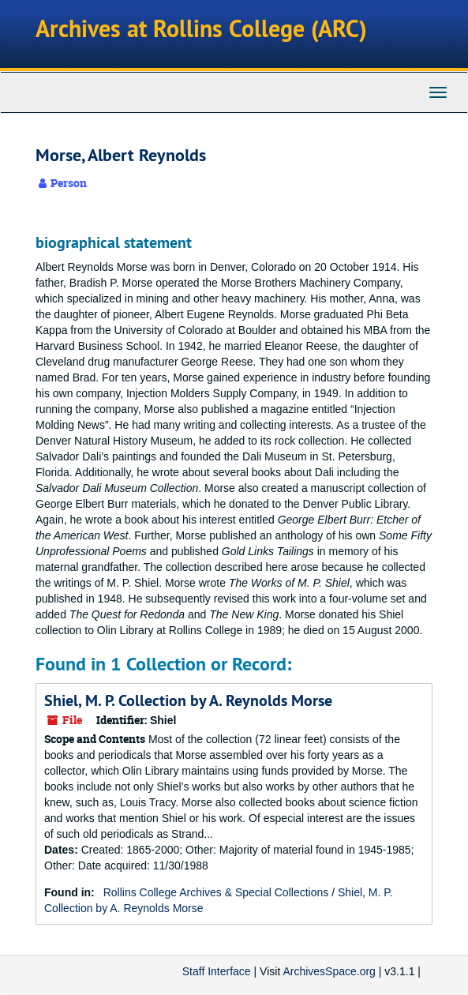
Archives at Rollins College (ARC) (201, 28)
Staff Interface (216, 971)
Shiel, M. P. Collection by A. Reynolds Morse (188, 700)
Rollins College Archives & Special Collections (216, 892)
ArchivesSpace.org (329, 971)
